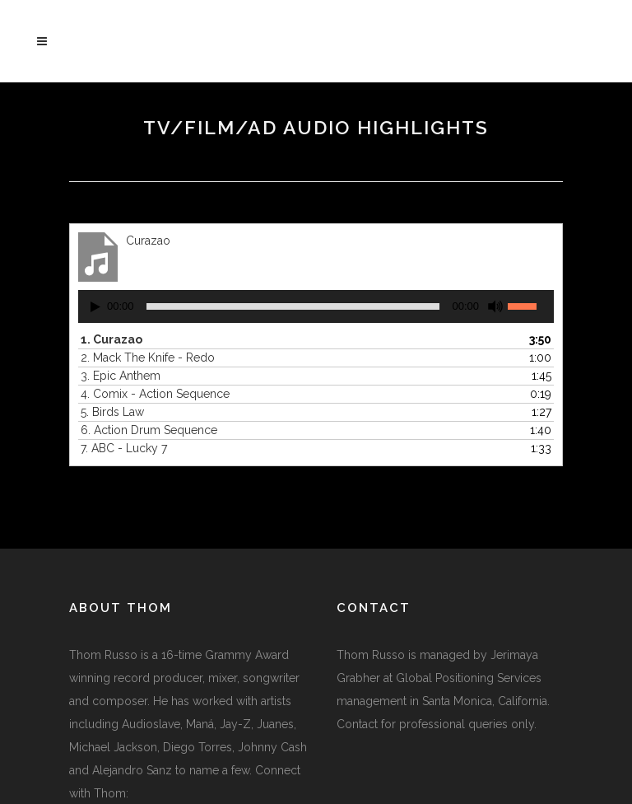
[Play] (95, 307)
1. (111, 339)
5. (112, 411)
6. (149, 430)
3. (120, 375)
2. (148, 357)
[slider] (293, 306)
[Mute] (495, 306)
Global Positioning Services (468, 678)
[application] (316, 306)
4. (155, 393)
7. (124, 448)
